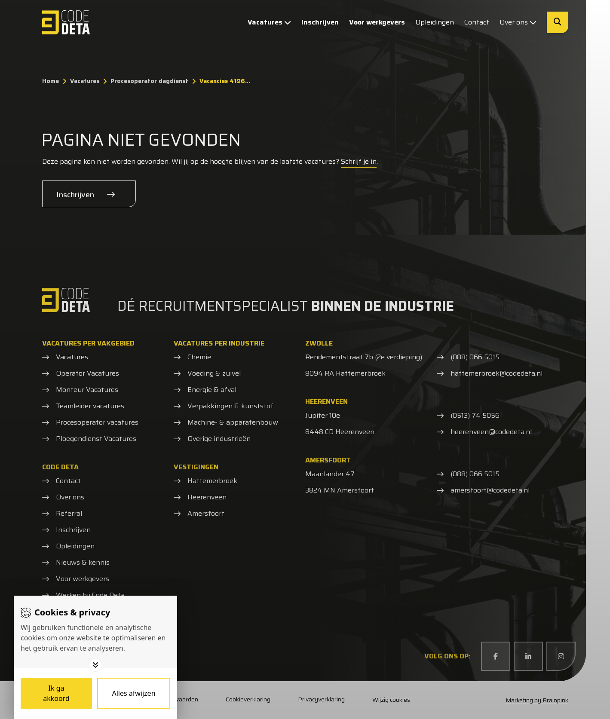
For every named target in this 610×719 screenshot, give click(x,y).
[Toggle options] (95, 665)
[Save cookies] (56, 693)
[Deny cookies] (133, 693)
